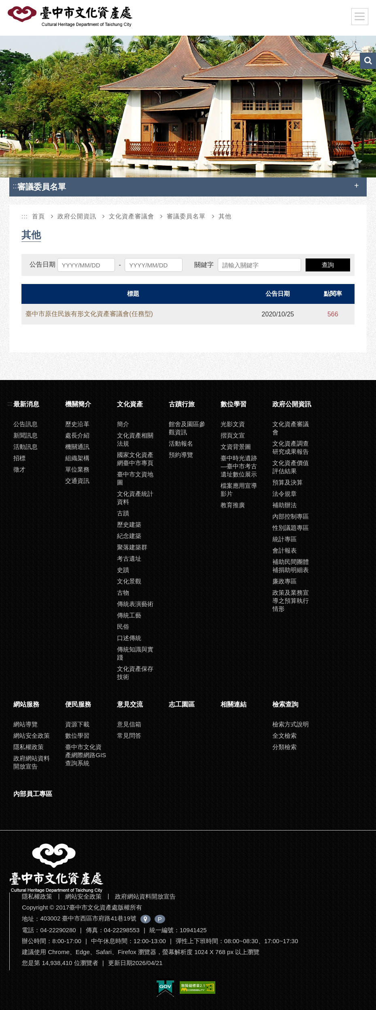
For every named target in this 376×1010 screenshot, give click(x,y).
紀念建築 (129, 535)
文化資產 (130, 404)
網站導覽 (25, 724)
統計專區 (284, 539)
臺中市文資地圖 (135, 478)
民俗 (123, 626)
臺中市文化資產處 (71, 16)
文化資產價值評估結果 (290, 466)
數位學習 (233, 404)
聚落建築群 (132, 547)
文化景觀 (129, 581)
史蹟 (123, 569)
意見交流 (130, 704)
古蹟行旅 (182, 404)
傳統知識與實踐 (135, 653)
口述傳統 (129, 637)
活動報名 (181, 443)
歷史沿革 (77, 424)
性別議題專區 (290, 527)
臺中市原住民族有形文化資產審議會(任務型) (89, 313)
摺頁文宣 (233, 435)
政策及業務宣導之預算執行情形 (290, 600)
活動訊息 (25, 446)
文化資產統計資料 (135, 497)
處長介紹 (77, 435)
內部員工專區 (32, 793)
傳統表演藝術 (135, 603)
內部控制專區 (290, 516)
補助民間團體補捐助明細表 (290, 565)
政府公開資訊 (76, 216)
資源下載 (77, 724)
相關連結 (233, 704)
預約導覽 (181, 454)
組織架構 (77, 458)
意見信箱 (129, 724)
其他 (225, 216)
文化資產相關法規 (135, 439)
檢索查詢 (285, 704)
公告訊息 (25, 424)
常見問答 (129, 735)
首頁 (38, 216)
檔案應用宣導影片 (239, 489)
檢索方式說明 (290, 724)
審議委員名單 (186, 216)
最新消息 (26, 404)
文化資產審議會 (131, 216)
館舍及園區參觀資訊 (187, 428)
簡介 (123, 424)
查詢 (328, 264)
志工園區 (182, 704)
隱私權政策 (28, 746)
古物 (123, 592)
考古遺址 (129, 558)
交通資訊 (77, 480)
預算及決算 (287, 482)
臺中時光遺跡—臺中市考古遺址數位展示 (239, 466)
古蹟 (123, 513)
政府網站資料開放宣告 (31, 762)
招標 (19, 458)
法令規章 (284, 493)
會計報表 (284, 550)
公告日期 (42, 264)
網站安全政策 (31, 735)
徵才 (19, 469)
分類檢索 (284, 746)
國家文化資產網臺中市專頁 (135, 458)
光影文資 (233, 424)
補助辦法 (284, 505)
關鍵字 (204, 264)
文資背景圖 (236, 446)
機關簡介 (78, 404)
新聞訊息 (25, 435)
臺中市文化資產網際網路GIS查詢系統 (85, 755)
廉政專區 (284, 581)
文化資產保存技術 (135, 672)
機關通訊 (77, 446)
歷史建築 (129, 524)
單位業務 (77, 469)
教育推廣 (233, 505)
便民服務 (78, 704)
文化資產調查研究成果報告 (290, 447)
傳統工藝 (129, 615)
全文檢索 (284, 735)
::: (16, 186)
